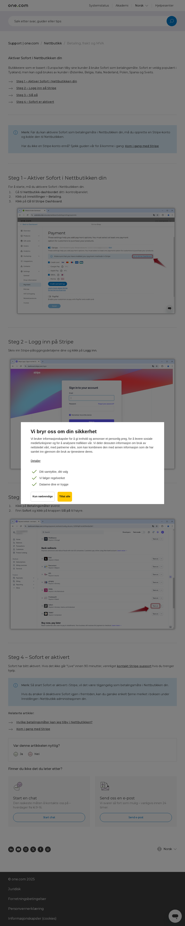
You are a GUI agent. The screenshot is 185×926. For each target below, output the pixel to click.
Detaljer (36, 460)
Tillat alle (65, 497)
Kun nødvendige (43, 497)
